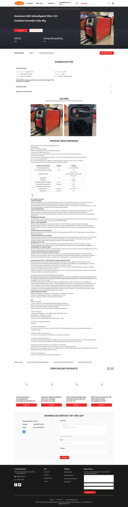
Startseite (16, 9)
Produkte (23, 9)
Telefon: (63, 448)
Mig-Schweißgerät (68, 472)
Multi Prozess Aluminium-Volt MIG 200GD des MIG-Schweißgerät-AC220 (101, 399)
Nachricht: (63, 420)
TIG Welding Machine (68, 475)
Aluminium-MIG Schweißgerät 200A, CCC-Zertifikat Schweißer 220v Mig (51, 399)
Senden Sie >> (90, 492)
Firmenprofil (46, 471)
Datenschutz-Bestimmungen (71, 499)
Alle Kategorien (67, 481)
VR (77, 3)
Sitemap (52, 499)
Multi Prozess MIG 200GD (85, 362)
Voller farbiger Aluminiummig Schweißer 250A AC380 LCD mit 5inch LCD (76, 399)
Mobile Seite (59, 499)
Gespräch (21, 30)
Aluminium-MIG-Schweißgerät (34, 9)
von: (62, 440)
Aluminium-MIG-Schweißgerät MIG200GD (37, 362)
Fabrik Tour (46, 475)
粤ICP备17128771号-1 (64, 503)
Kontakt (64, 457)
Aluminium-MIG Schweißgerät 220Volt (63, 362)
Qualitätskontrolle (48, 478)
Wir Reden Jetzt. (36, 30)
